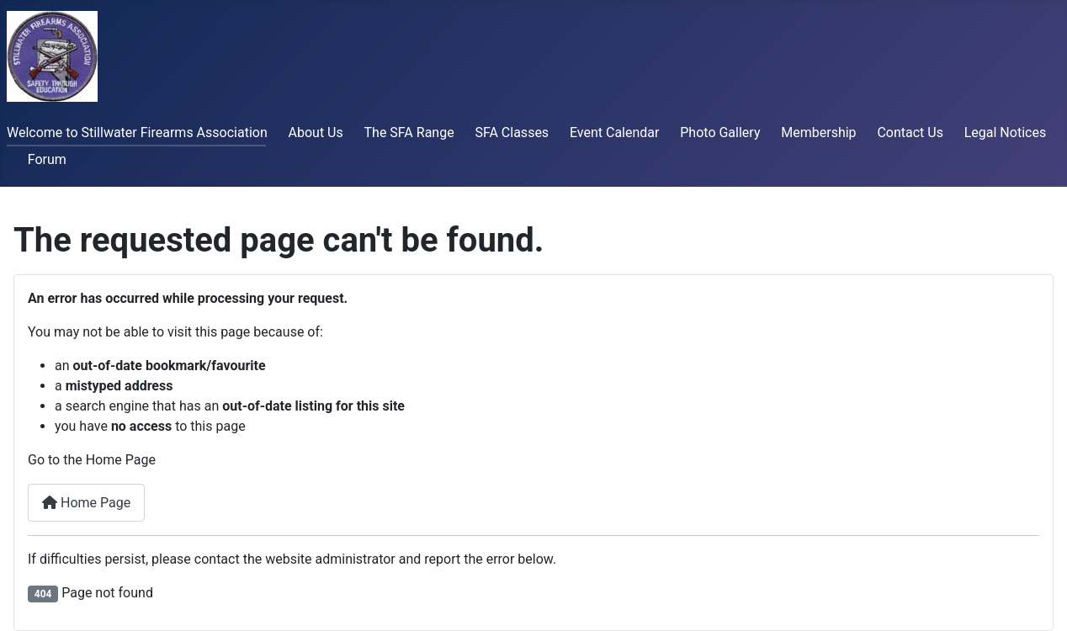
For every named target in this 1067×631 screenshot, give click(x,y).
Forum (47, 159)
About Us (316, 133)
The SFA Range (409, 133)
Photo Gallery (720, 133)
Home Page (86, 503)
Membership (818, 133)
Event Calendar (615, 133)
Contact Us (910, 133)
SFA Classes (512, 133)
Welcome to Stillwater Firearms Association (137, 133)
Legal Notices (1005, 133)
